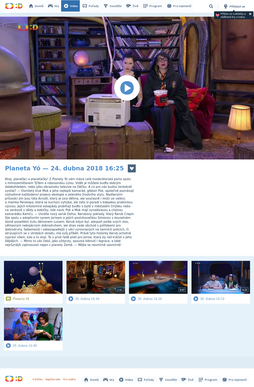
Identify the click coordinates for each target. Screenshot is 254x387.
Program (153, 6)
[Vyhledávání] (211, 6)
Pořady (91, 6)
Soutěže (113, 6)
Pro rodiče (70, 378)
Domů (37, 6)
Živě (133, 6)
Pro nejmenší (179, 6)
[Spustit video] (127, 88)
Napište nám (53, 378)
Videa (71, 6)
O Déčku (38, 378)
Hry (54, 6)
